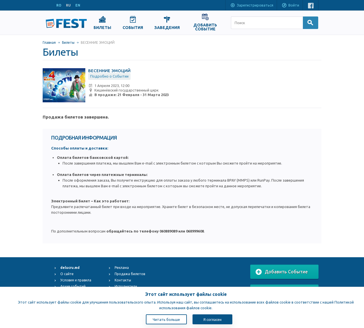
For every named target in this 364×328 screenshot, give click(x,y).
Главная (49, 42)
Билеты (68, 42)
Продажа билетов (130, 274)
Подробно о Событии (109, 76)
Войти (290, 6)
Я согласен (212, 319)
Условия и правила (75, 280)
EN (77, 5)
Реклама (122, 267)
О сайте (67, 274)
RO (58, 5)
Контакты (123, 280)
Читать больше (166, 319)
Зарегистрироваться (251, 6)
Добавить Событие (282, 272)
